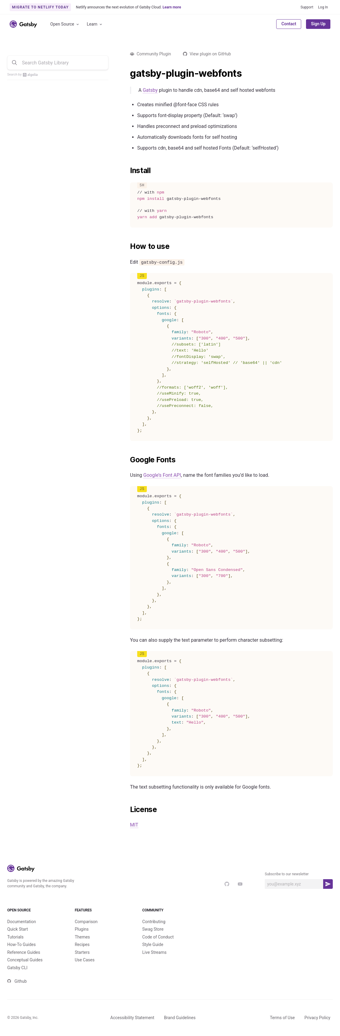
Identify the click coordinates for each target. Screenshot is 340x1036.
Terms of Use (282, 1017)
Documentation (21, 921)
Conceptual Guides (24, 959)
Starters (82, 952)
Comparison (86, 921)
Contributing (153, 921)
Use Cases (84, 959)
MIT (134, 825)
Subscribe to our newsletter (287, 874)
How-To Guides (21, 944)
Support (307, 7)
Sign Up (318, 23)
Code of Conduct (158, 937)
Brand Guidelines (180, 1017)
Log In (323, 7)
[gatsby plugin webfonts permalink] (127, 73)
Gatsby (150, 90)
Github (17, 981)
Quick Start (17, 929)
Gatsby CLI (17, 967)
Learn (95, 24)
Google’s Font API (162, 475)
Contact (288, 23)
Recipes (82, 944)
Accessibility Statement (132, 1017)
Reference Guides (23, 952)
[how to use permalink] (127, 246)
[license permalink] (127, 809)
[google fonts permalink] (127, 459)
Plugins (81, 929)
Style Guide (152, 944)
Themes (82, 937)
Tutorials (15, 937)
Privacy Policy (317, 1017)
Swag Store (153, 929)
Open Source (65, 24)
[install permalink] (127, 170)
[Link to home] (23, 24)
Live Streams (154, 952)
